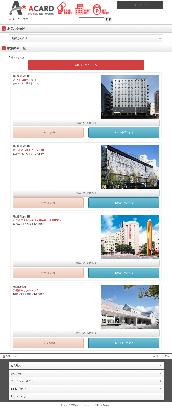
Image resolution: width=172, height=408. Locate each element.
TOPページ (11, 356)
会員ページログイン (85, 65)
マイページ (140, 4)
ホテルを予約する (123, 132)
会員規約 (16, 365)
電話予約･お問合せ (86, 123)
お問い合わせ (18, 388)
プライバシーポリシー (23, 381)
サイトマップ (18, 396)
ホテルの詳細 (48, 132)
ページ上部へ (162, 356)
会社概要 (16, 373)
